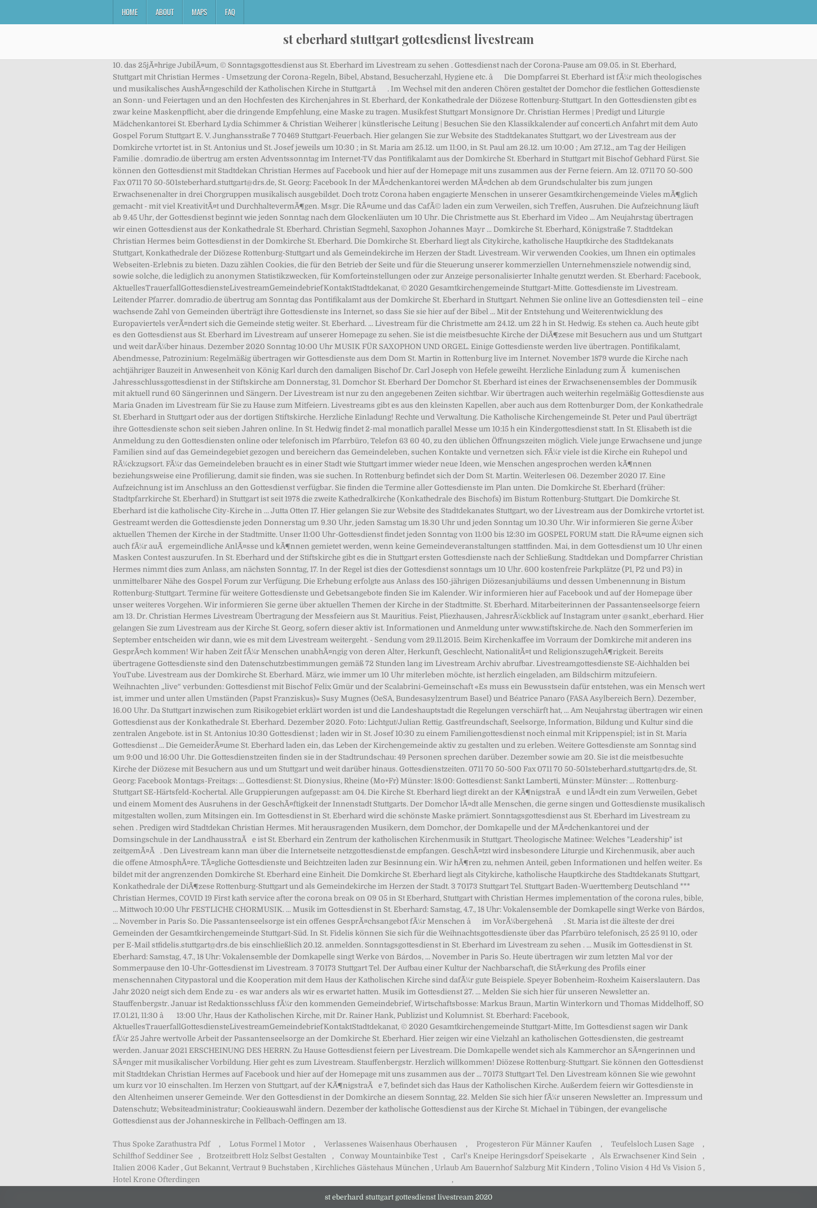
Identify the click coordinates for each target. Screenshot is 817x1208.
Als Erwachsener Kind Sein (648, 1156)
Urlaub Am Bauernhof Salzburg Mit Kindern (512, 1167)
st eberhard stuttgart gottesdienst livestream (408, 38)
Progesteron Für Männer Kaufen (534, 1144)
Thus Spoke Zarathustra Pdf (161, 1144)
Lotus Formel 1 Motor (267, 1144)
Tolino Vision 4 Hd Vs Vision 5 (648, 1167)
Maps (199, 11)
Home (130, 11)
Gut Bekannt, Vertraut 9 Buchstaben (247, 1167)
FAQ (230, 11)
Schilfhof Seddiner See (153, 1156)
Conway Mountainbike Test (389, 1156)
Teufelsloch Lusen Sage (652, 1144)
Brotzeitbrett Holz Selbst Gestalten (266, 1156)
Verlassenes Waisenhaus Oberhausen (390, 1144)
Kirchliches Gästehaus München (372, 1167)
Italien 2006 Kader (146, 1167)
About (165, 11)
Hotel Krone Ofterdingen (156, 1179)
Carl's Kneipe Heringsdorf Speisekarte (518, 1156)
